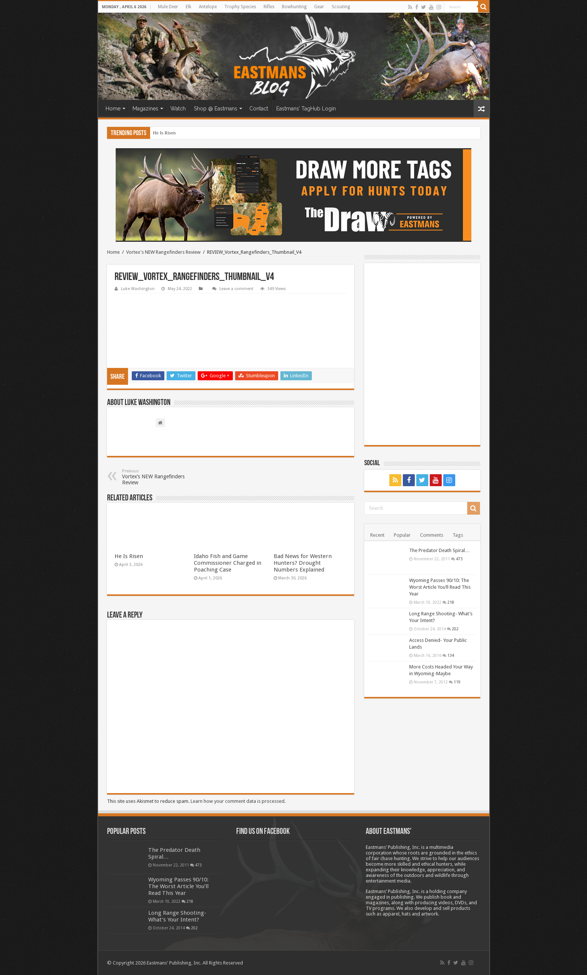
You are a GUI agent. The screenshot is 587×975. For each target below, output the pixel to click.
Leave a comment (236, 288)
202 (455, 629)
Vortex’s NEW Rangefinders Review (160, 477)
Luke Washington (138, 288)
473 (459, 559)
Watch (178, 109)
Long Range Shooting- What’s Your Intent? (177, 916)
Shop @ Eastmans (215, 109)
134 (450, 655)
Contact (258, 109)
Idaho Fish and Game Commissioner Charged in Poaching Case (227, 563)
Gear (319, 6)
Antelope (208, 6)
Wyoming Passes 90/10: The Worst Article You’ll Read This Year (440, 587)
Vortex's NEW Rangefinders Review (163, 252)
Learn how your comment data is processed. (238, 801)
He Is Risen (164, 132)
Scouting (341, 6)
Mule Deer (168, 6)
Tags (458, 535)
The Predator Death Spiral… (439, 550)
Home (113, 109)
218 (450, 602)
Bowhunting (294, 6)
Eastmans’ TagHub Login (306, 109)
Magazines (145, 109)
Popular (402, 535)
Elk (188, 6)
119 (457, 682)
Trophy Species (240, 6)
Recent (377, 535)
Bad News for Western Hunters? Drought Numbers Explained (303, 563)
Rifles (269, 6)
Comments (431, 535)
